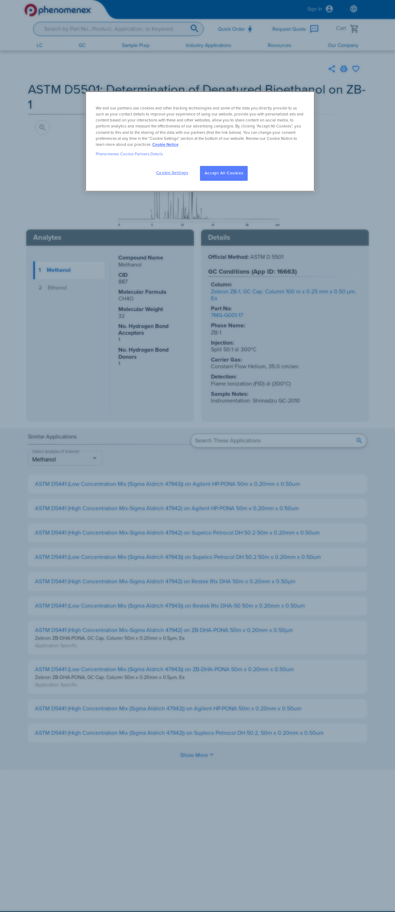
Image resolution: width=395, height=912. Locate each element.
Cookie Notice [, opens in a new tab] (165, 144)
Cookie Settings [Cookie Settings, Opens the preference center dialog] (172, 173)
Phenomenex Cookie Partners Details (129, 154)
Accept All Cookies (224, 173)
